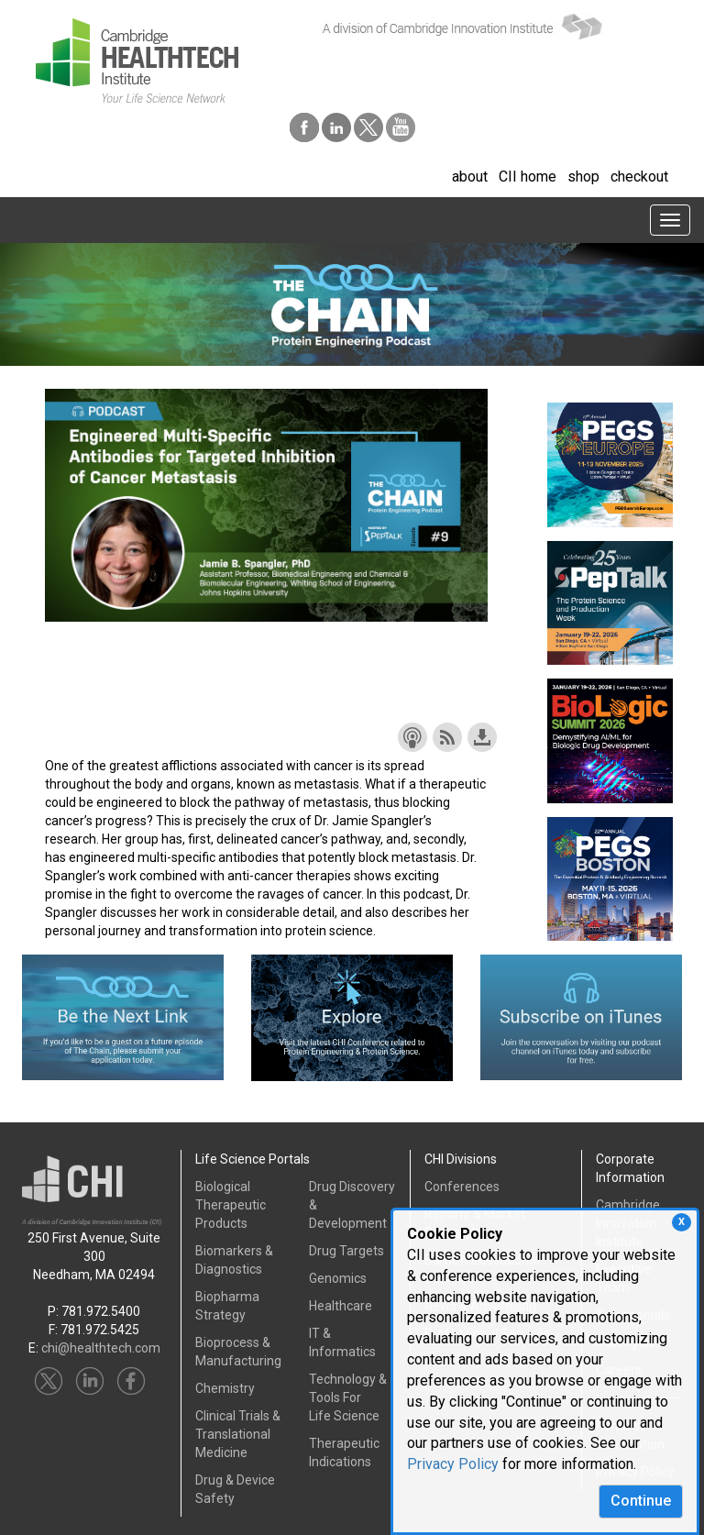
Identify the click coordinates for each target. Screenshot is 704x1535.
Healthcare (340, 1305)
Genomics (338, 1278)
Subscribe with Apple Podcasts (412, 737)
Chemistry (225, 1388)
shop (583, 176)
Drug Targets (346, 1250)
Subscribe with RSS (447, 737)
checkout (639, 176)
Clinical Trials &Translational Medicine (237, 1434)
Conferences (462, 1186)
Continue (640, 1500)
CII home (527, 176)
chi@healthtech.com (100, 1348)
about (470, 176)
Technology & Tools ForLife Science (348, 1397)
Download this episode (482, 737)
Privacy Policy (453, 1464)
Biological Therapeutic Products (230, 1205)
